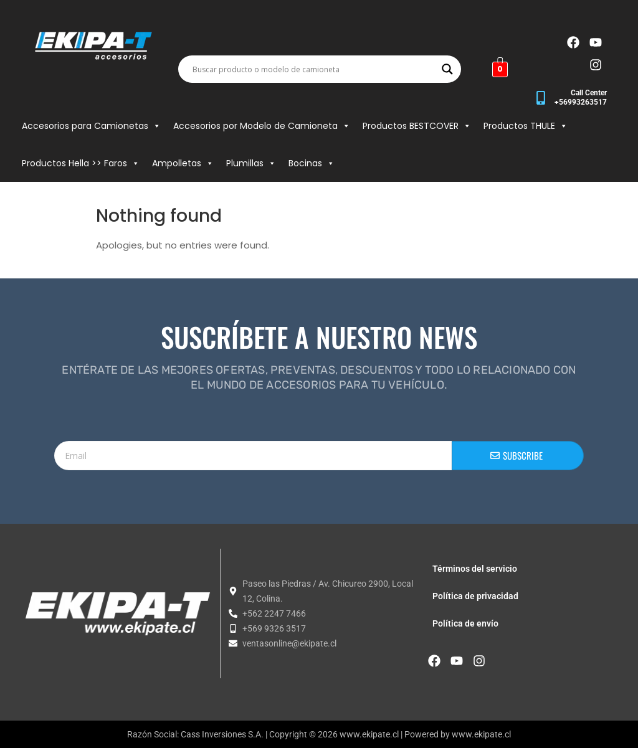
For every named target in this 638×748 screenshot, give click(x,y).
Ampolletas (183, 163)
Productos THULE (525, 125)
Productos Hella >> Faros (81, 163)
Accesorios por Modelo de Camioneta (261, 125)
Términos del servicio (474, 569)
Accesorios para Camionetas (91, 125)
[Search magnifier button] (447, 69)
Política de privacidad (475, 596)
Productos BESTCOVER (417, 125)
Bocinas (311, 163)
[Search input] (314, 69)
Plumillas (251, 163)
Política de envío (465, 623)
